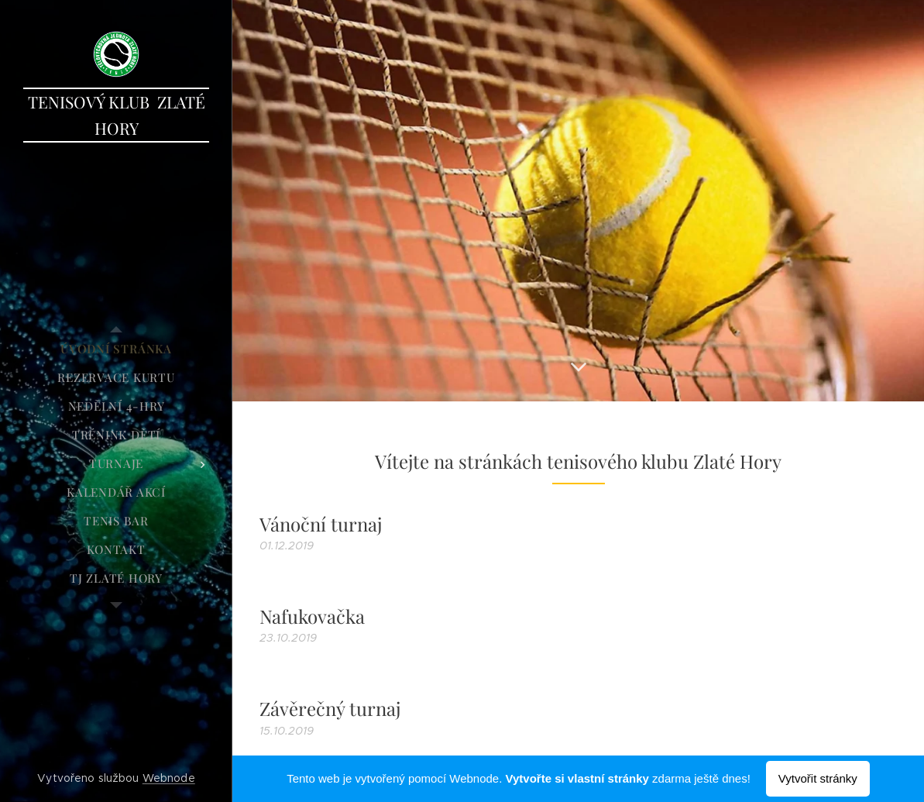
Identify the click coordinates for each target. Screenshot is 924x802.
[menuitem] (116, 349)
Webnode (169, 778)
